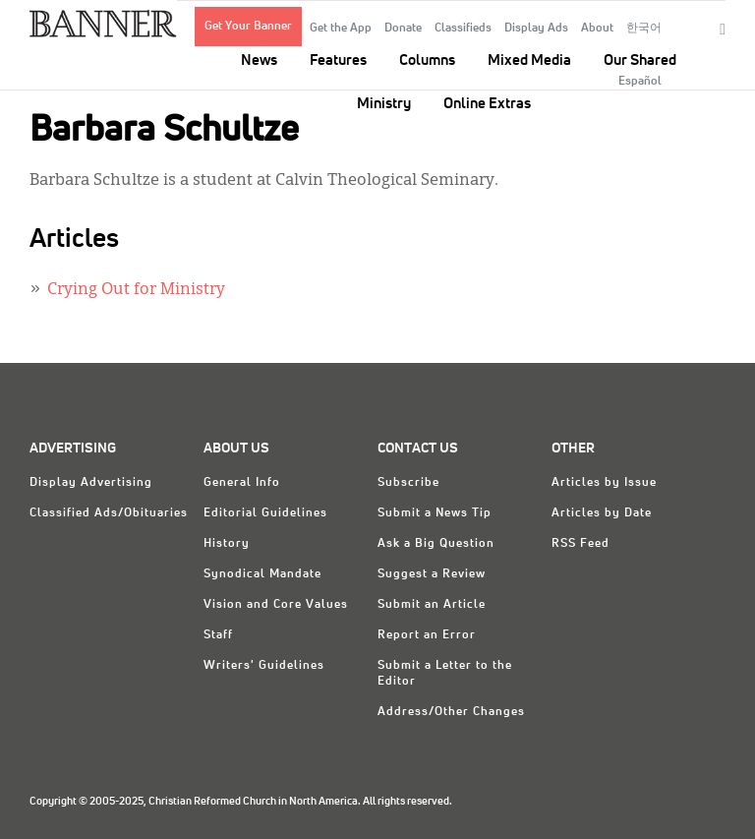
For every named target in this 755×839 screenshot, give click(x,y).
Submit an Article (432, 605)
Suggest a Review (432, 574)
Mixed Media (529, 60)
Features (338, 60)
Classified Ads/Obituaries (108, 513)
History (226, 544)
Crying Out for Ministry (136, 290)
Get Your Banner (248, 26)
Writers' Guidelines (263, 666)
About (597, 28)
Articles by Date (602, 513)
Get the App (341, 28)
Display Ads (536, 28)
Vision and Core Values (275, 605)
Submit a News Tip (435, 513)
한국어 (644, 28)
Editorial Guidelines (265, 513)
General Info (241, 483)
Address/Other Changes (451, 712)
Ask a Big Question (436, 544)
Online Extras (487, 103)
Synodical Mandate (262, 574)
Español (640, 82)
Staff (218, 635)
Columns (427, 60)
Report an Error (427, 635)
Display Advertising (90, 483)
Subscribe (408, 483)
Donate (403, 28)
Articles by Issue (604, 483)
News (259, 60)
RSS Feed (581, 544)
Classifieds (463, 28)
